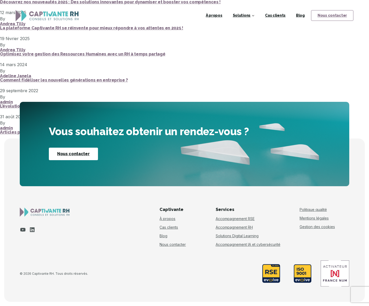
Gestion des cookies (317, 227)
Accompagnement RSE (235, 219)
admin (6, 102)
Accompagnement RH (234, 227)
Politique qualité (313, 210)
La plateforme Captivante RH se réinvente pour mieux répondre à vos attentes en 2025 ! (91, 28)
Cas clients (275, 15)
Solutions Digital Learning (237, 236)
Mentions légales (314, 218)
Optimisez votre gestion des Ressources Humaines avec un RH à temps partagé (82, 54)
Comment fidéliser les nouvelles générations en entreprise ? (64, 80)
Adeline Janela (15, 76)
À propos (214, 15)
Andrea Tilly (12, 50)
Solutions (242, 15)
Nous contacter (332, 15)
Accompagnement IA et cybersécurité (248, 244)
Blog (300, 15)
